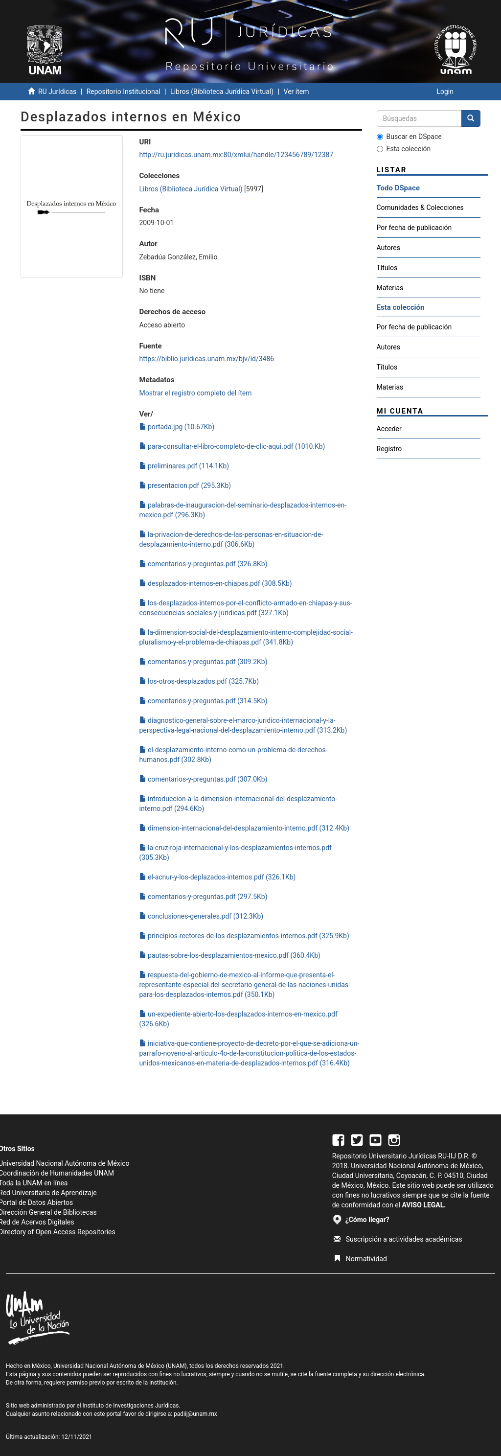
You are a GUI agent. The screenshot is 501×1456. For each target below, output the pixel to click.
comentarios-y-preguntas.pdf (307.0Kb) (203, 779)
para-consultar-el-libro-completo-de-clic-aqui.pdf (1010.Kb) (232, 446)
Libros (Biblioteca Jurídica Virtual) (221, 91)
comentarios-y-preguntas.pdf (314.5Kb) (203, 701)
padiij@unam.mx (195, 1413)
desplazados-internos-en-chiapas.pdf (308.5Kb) (215, 583)
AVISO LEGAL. (424, 1205)
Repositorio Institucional (123, 91)
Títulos (387, 268)
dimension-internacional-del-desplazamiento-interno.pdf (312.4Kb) (244, 828)
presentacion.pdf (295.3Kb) (185, 485)
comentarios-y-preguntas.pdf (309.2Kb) (203, 662)
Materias (390, 288)
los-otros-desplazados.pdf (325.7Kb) (199, 681)
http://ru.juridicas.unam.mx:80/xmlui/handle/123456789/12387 (236, 155)
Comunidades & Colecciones (420, 207)
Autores (388, 248)
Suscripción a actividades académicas (398, 1239)
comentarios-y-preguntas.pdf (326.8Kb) (203, 564)
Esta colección (404, 149)
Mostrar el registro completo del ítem (195, 393)
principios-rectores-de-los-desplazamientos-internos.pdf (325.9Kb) (244, 936)
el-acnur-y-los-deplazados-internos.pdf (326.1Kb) (217, 877)
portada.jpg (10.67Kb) (177, 427)
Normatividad (360, 1259)
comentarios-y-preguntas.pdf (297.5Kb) (203, 897)
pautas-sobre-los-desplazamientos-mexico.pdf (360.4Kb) (229, 955)
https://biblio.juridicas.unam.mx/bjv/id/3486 (206, 359)
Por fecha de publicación (414, 227)
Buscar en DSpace (409, 136)
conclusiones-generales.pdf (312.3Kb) (201, 916)
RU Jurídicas (57, 91)
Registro (389, 449)
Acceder (389, 429)
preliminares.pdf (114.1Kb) (184, 466)
